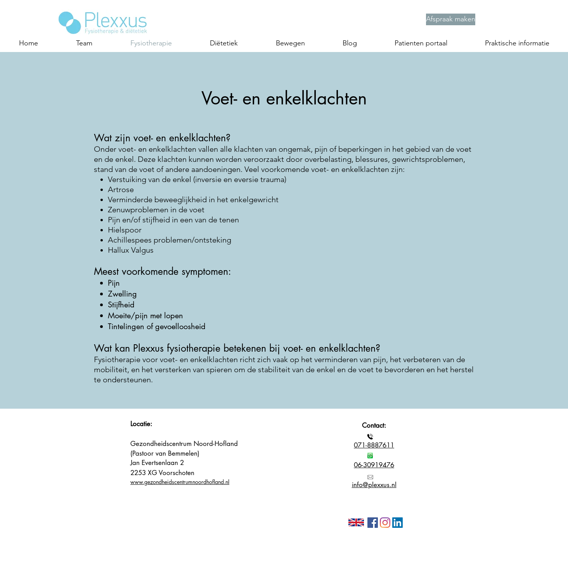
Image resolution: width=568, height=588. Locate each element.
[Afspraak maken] (450, 19)
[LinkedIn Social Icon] (397, 522)
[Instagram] (385, 522)
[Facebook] (372, 522)
